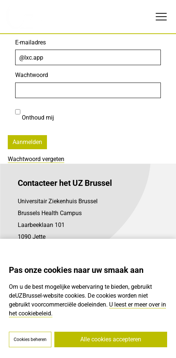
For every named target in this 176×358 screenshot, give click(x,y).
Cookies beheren (30, 339)
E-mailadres (30, 42)
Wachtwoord (31, 74)
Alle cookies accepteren (110, 339)
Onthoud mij (34, 112)
